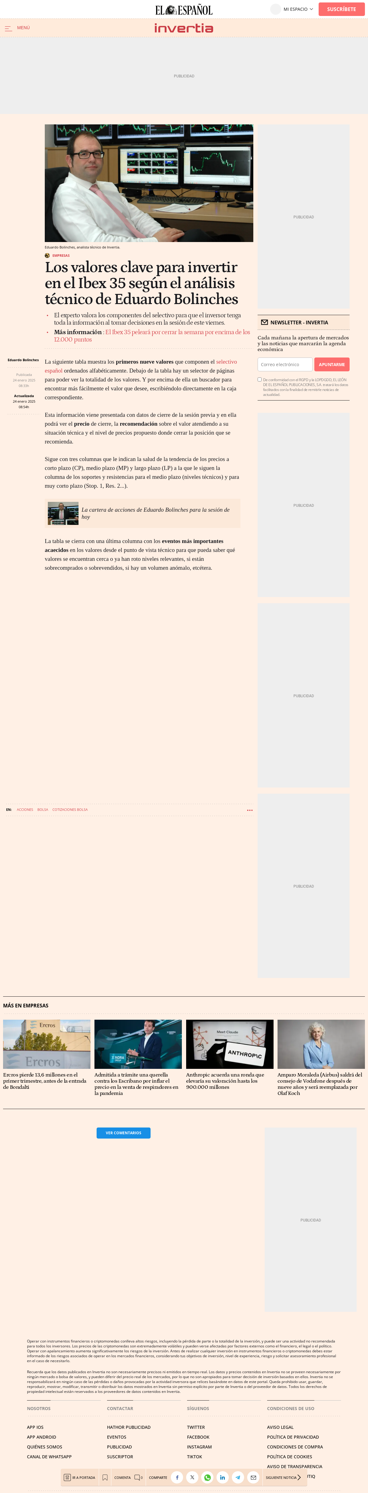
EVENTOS (116, 1437)
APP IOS (35, 1427)
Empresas (61, 255)
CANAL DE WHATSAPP (49, 1457)
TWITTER (196, 1427)
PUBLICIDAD (119, 1447)
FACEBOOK (198, 1437)
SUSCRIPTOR (120, 1457)
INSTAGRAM (199, 1447)
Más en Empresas (25, 1005)
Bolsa (42, 809)
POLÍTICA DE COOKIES (289, 1457)
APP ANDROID (41, 1437)
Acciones (25, 809)
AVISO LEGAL (280, 1427)
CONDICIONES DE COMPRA (295, 1447)
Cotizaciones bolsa (70, 809)
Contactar (120, 1408)
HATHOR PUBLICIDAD (129, 1427)
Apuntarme (332, 364)
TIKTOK (194, 1457)
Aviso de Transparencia (294, 1466)
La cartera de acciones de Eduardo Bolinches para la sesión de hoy (156, 513)
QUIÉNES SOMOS (44, 1447)
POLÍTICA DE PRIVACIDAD (293, 1437)
